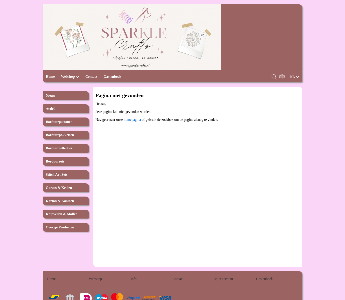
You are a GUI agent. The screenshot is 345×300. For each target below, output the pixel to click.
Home (50, 76)
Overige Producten (60, 227)
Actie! (50, 108)
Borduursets (55, 161)
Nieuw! (51, 95)
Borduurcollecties (59, 148)
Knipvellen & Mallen (61, 214)
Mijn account (223, 279)
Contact (91, 76)
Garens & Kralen (59, 188)
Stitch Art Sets (57, 174)
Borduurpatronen (59, 122)
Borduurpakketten (60, 135)
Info (134, 279)
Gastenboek (112, 76)
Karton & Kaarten (60, 201)
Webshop (70, 77)
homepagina (132, 119)
